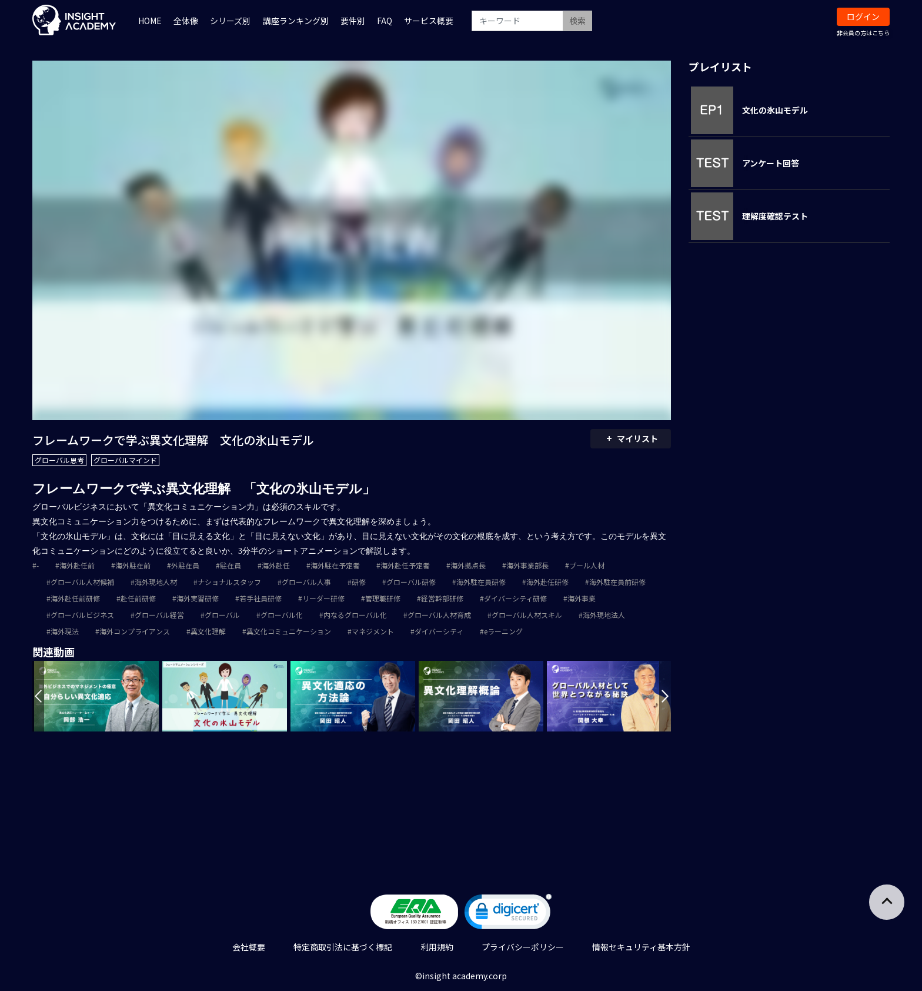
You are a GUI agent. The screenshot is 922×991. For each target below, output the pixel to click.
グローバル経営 (159, 615)
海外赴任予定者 (405, 565)
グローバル (222, 615)
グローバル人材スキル (527, 615)
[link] (508, 914)
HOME (150, 20)
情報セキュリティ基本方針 (641, 947)
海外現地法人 (604, 615)
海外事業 (581, 598)
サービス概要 (428, 20)
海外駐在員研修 (481, 582)
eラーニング (503, 631)
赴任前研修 (138, 598)
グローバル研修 (411, 582)
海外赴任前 (77, 565)
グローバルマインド (125, 460)
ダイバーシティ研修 (515, 598)
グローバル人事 (306, 582)
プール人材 (586, 565)
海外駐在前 (133, 565)
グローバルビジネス (82, 615)
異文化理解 (208, 631)
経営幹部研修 (442, 598)
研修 (359, 582)
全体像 (185, 20)
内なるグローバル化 (355, 615)
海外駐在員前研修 (617, 582)
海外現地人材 (156, 582)
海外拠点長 (468, 565)
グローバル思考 (59, 460)
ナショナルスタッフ (229, 582)
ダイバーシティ (439, 631)
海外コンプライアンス (134, 631)
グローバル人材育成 (439, 615)
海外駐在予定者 (335, 565)
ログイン (863, 16)
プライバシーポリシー (523, 947)
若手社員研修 (260, 598)
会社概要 (248, 947)
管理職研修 (382, 598)
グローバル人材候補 (82, 582)
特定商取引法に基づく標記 (342, 947)
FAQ (384, 20)
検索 (577, 20)
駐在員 (230, 565)
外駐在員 (185, 565)
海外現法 (65, 631)
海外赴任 (276, 565)
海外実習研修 (197, 598)
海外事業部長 (527, 565)
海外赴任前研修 (75, 598)
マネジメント (373, 631)
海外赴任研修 (547, 582)
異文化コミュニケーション (288, 631)
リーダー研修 (323, 598)
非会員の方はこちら (863, 32)
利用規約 (436, 947)
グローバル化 (281, 615)
